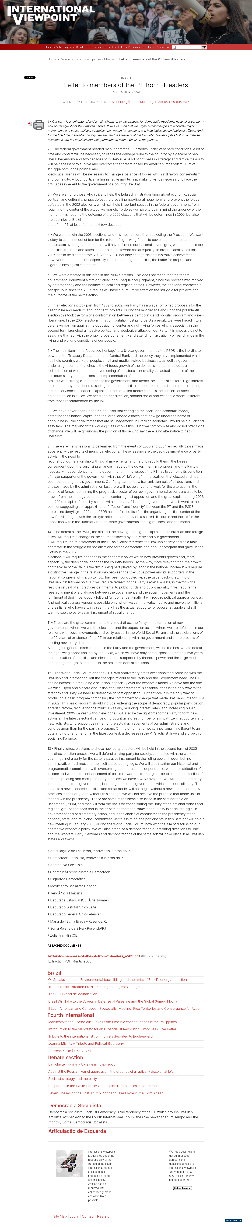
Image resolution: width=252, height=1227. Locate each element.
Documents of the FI (108, 47)
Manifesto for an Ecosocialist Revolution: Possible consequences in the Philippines (112, 1022)
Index (151, 47)
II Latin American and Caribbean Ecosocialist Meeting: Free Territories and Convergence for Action (124, 1008)
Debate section (65, 1057)
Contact (88, 1216)
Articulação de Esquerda (132, 102)
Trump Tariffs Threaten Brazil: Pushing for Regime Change (94, 987)
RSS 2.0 (103, 1216)
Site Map (60, 1216)
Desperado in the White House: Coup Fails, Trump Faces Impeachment (103, 1086)
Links (124, 47)
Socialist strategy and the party (72, 1079)
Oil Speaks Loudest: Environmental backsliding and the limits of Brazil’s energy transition (117, 980)
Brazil (54, 973)
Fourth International (71, 1015)
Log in (74, 1216)
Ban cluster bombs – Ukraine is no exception (83, 1064)
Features (91, 47)
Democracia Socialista (171, 102)
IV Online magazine (64, 47)
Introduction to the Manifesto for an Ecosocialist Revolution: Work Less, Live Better (112, 1029)
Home (48, 47)
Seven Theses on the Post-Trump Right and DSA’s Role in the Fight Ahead (106, 1093)
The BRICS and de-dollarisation (72, 994)
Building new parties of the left (95, 59)
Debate (80, 47)
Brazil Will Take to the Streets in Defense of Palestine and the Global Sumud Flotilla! (113, 1001)
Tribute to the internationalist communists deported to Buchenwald (100, 1036)
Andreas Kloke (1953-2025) (69, 1051)
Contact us (163, 47)
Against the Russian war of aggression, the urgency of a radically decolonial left (110, 1071)
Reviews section (137, 47)
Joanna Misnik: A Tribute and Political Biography (86, 1043)
